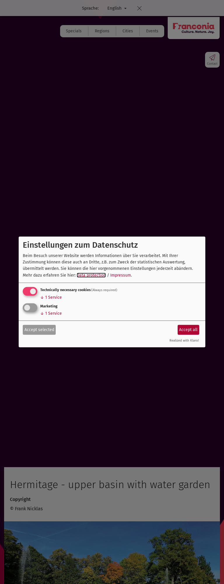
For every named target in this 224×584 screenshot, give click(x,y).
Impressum (120, 275)
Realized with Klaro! (184, 340)
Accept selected (39, 329)
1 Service (51, 297)
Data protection (91, 275)
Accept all (188, 329)
